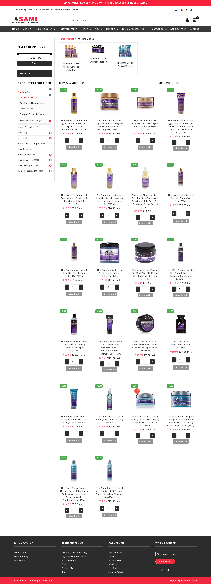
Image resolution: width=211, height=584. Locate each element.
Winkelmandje (21, 556)
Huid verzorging (26, 165)
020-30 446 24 (37, 9)
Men (85, 29)
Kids (97, 29)
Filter (34, 63)
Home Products (25, 127)
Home (15, 29)
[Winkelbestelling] (177, 83)
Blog (63, 572)
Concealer (24, 108)
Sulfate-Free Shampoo (29, 143)
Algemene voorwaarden (73, 556)
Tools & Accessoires (133, 29)
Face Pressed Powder (29, 103)
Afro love (113, 564)
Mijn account (21, 552)
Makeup (110, 29)
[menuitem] (176, 10)
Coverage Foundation (29, 114)
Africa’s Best (114, 560)
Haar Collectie (158, 29)
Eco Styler (113, 568)
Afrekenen (19, 560)
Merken (27, 29)
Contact (194, 29)
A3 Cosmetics (115, 552)
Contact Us (67, 568)
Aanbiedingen (178, 29)
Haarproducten (43, 29)
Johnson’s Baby (116, 572)
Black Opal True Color (28, 120)
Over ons (65, 564)
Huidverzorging (68, 29)
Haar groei (23, 149)
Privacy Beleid (68, 560)
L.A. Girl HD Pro (26, 97)
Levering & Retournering (74, 552)
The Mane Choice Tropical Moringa (125, 56)
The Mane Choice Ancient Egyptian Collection (71, 58)
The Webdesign (189, 580)
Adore (111, 556)
